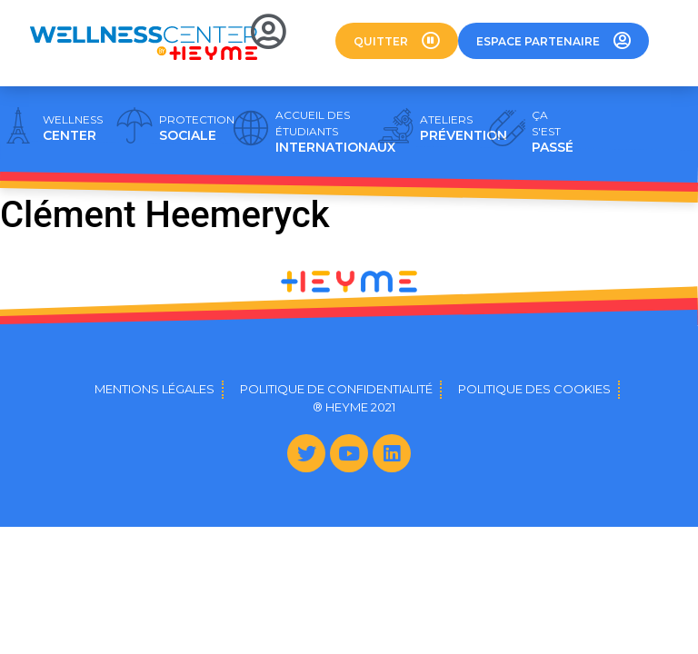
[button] (396, 41)
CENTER (73, 128)
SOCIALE (196, 128)
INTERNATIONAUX (335, 131)
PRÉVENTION (463, 128)
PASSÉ (552, 131)
